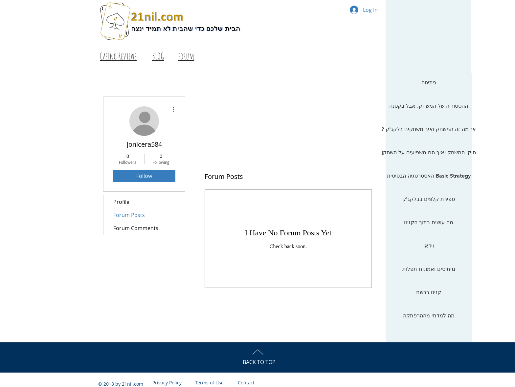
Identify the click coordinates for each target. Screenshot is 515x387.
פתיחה (428, 82)
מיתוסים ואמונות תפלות (428, 269)
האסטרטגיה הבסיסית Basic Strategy (429, 176)
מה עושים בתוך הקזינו (428, 222)
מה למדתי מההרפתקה (429, 315)
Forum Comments (135, 228)
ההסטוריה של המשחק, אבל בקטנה (428, 106)
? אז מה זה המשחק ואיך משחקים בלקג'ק (428, 129)
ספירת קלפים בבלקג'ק (428, 199)
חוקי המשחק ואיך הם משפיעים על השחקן (428, 152)
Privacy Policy (167, 382)
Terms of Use (209, 382)
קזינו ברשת (428, 292)
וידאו (428, 246)
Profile (121, 201)
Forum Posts (129, 215)
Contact (246, 382)
